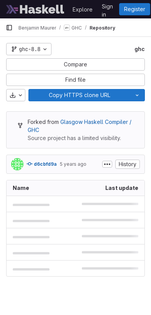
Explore (83, 9)
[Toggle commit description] (107, 164)
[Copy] (79, 95)
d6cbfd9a (41, 164)
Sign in (107, 7)
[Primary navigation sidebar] (9, 27)
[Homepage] (35, 9)
